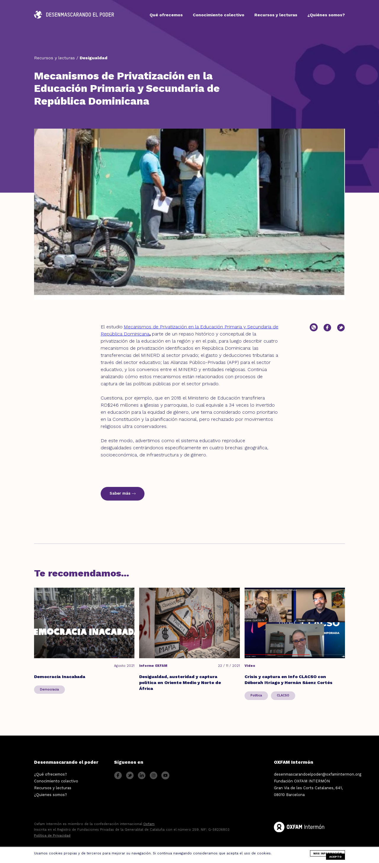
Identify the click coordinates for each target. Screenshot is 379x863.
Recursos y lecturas (275, 14)
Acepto (335, 856)
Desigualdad (93, 57)
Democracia (49, 689)
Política (256, 695)
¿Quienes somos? (50, 794)
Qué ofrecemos (166, 14)
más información (327, 853)
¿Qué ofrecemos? (50, 774)
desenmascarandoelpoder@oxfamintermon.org (317, 774)
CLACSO (283, 695)
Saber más (123, 493)
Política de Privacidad (52, 836)
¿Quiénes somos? (326, 14)
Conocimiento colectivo (218, 14)
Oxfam (149, 824)
